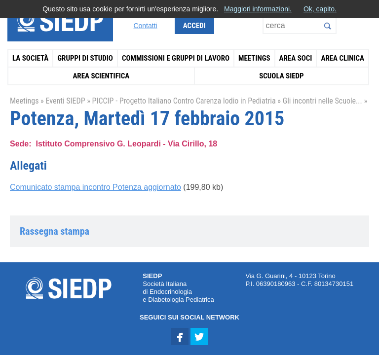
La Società (30, 58)
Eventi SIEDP (65, 101)
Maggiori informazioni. (258, 9)
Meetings (254, 58)
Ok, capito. (320, 9)
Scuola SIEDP (281, 75)
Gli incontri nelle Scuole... (322, 101)
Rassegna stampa (54, 231)
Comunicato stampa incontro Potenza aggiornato (95, 187)
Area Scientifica (101, 75)
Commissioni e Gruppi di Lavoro (175, 58)
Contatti (145, 26)
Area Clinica (342, 58)
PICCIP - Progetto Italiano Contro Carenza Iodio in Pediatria (184, 101)
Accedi (194, 25)
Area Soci (295, 58)
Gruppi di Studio (85, 58)
